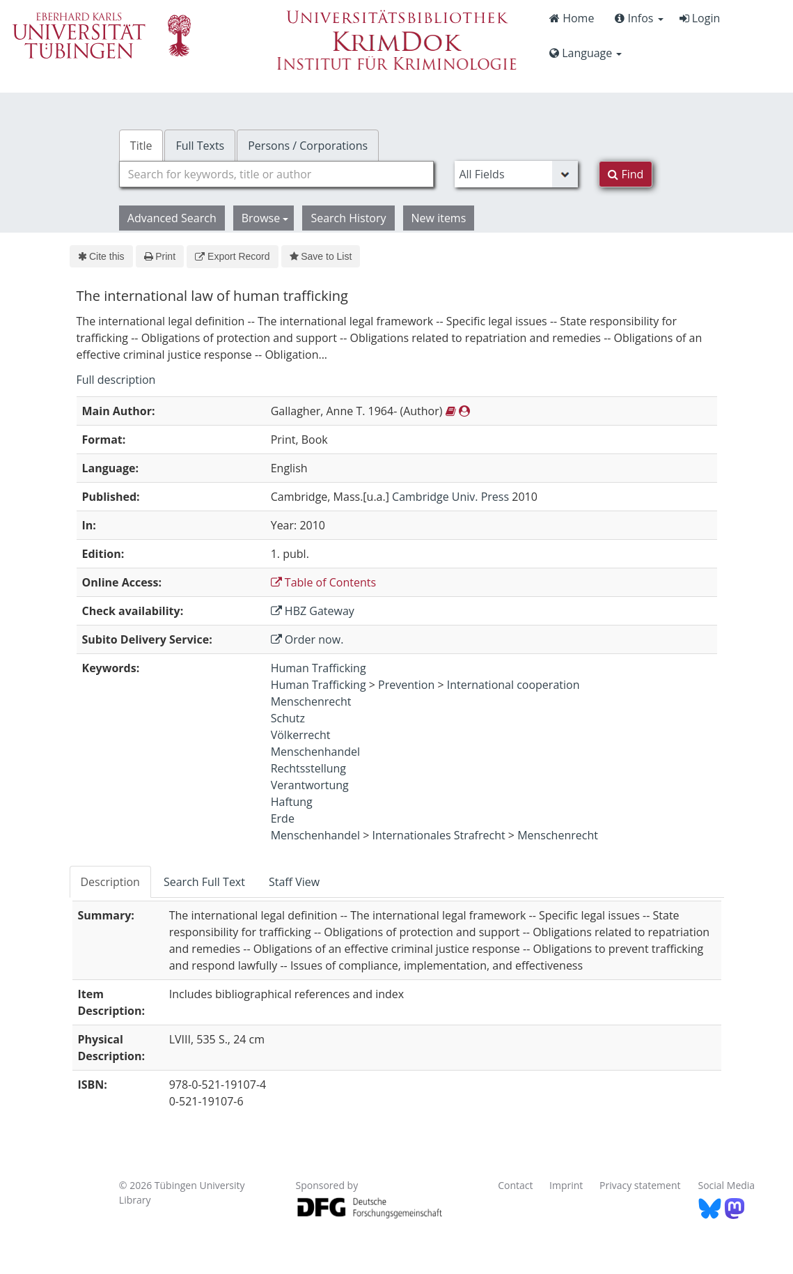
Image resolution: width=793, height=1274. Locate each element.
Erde (283, 818)
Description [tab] (110, 882)
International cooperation (513, 684)
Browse (265, 218)
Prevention (406, 684)
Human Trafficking (318, 668)
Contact (515, 1185)
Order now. (307, 639)
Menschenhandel (315, 751)
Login (700, 18)
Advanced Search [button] (172, 218)
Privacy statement (640, 1185)
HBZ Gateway (312, 611)
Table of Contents (323, 582)
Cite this (101, 256)
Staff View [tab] (294, 882)
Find (625, 174)
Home (571, 18)
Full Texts (199, 145)
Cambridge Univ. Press (450, 496)
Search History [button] (348, 218)
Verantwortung (310, 785)
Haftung (292, 801)
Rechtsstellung (308, 768)
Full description (116, 379)
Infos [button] (639, 18)
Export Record (232, 256)
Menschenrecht (311, 701)
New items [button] (438, 218)
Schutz (288, 718)
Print (159, 256)
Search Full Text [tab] (204, 882)
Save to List (321, 256)
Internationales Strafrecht (438, 835)
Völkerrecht (301, 735)
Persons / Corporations (308, 145)
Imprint (566, 1185)
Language (585, 53)
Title (141, 145)
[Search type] (516, 174)
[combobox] (276, 174)
